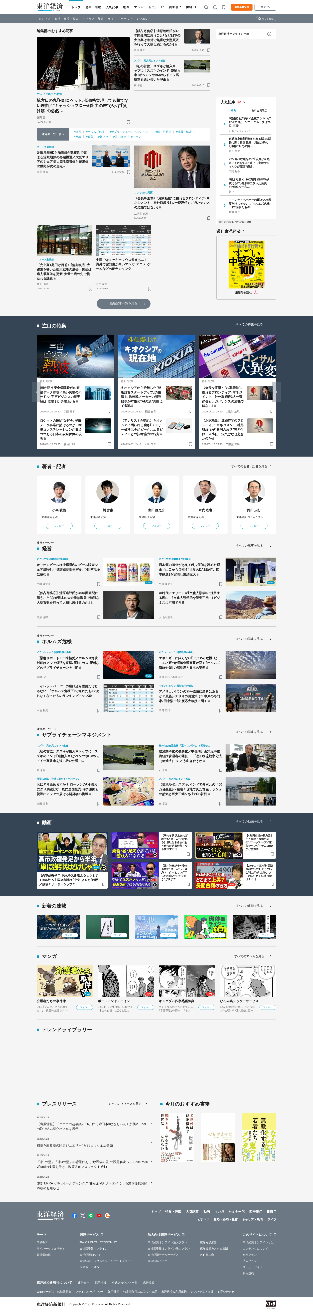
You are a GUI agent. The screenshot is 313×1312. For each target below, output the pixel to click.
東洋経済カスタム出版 (214, 1248)
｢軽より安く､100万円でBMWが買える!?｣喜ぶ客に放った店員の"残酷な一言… (249, 183)
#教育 (89, 136)
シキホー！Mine (90, 1267)
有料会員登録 (242, 7)
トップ (76, 7)
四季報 (173, 7)
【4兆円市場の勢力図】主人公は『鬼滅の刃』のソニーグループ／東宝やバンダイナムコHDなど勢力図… (259, 842)
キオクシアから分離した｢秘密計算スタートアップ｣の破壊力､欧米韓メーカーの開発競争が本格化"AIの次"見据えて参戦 (142, 396)
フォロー (59, 525)
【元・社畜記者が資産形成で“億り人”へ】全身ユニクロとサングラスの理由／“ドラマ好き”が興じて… (174, 872)
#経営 (77, 131)
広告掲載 (148, 1282)
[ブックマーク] (128, 122)
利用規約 (248, 1273)
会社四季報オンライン (94, 1248)
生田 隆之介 (156, 510)
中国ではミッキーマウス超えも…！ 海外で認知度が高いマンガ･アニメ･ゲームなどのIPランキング (123, 264)
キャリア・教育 (93, 18)
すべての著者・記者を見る (249, 466)
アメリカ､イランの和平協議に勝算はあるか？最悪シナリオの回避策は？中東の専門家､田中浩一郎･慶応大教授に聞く (189, 696)
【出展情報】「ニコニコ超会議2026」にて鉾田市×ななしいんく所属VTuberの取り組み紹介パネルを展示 (91, 1126)
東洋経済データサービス (163, 1254)
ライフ (112, 18)
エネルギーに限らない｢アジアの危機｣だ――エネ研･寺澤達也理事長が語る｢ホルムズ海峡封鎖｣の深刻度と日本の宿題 (189, 662)
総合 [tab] (233, 110)
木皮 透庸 (205, 510)
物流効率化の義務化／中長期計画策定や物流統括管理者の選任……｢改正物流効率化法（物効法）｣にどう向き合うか (190, 756)
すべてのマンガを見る (249, 956)
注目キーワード (51, 134)
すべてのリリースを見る (125, 1103)
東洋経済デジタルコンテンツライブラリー (106, 1260)
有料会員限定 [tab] (259, 110)
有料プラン (250, 1254)
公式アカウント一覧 (124, 1282)
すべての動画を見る (249, 821)
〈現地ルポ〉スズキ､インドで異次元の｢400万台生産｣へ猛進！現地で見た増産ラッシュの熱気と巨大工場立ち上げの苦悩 (190, 789)
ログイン (265, 7)
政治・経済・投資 (67, 18)
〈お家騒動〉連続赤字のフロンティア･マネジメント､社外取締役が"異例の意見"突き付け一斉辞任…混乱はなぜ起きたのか (223, 429)
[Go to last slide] (36, 392)
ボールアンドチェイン (114, 1001)
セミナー (154, 7)
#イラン (136, 136)
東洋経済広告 (208, 1242)
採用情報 (100, 1282)
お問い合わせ (226, 1291)
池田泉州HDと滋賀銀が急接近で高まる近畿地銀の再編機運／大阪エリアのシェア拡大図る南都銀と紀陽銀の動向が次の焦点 (62, 159)
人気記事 (112, 7)
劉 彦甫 (108, 510)
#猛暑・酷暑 (184, 131)
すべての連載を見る (249, 905)
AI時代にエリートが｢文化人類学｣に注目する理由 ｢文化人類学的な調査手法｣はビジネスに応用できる (189, 597)
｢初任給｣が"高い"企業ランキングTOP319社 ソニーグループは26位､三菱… (250, 122)
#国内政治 (119, 136)
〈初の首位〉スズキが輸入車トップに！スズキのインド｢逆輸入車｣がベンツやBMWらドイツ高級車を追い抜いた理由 (157, 72)
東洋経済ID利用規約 (174, 1291)
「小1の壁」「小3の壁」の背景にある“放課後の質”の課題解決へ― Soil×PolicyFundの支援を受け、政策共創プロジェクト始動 (92, 1164)
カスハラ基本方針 (202, 1291)
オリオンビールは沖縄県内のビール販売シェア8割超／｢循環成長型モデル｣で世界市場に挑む (68, 569)
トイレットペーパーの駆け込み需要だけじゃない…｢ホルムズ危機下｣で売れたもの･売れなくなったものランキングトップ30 (68, 691)
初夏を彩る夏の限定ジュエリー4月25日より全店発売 (75, 1145)
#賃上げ (103, 136)
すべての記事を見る (249, 545)
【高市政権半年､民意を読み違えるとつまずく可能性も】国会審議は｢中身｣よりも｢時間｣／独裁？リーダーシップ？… (69, 880)
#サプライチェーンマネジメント (130, 131)
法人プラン (250, 1260)
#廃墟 (77, 136)
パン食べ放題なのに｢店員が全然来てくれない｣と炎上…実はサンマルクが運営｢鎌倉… (249, 163)
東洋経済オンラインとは (233, 33)
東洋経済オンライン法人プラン (167, 1242)
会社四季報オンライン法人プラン (169, 1248)
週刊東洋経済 (228, 231)
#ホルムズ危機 (95, 131)
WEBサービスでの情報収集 (54, 1291)
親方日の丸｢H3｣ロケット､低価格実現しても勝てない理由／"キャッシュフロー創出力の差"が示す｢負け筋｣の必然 (82, 105)
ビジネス (45, 18)
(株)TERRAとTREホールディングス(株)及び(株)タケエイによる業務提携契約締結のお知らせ (92, 1186)
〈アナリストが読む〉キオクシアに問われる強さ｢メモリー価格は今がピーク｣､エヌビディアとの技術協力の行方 (142, 427)
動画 (126, 7)
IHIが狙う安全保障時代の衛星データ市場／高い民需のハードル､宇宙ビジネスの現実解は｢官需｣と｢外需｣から (61, 394)
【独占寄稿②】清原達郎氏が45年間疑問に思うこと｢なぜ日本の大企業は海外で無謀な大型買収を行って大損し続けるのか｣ (157, 37)
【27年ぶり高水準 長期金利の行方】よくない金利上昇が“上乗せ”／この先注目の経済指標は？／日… (259, 872)
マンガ (139, 7)
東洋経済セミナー (159, 1260)
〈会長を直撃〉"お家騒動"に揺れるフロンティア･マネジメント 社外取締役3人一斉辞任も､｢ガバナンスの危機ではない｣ (172, 203)
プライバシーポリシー (89, 1291)
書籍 (189, 7)
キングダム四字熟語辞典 (176, 1001)
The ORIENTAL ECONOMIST (98, 1242)
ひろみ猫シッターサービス (239, 1001)
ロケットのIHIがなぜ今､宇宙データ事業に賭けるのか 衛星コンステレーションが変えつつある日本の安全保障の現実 (61, 429)
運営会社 (83, 1282)
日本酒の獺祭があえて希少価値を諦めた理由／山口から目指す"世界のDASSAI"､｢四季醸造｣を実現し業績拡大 (189, 569)
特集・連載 (93, 7)
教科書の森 (207, 1254)
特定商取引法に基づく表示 (140, 1291)
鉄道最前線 (44, 1254)
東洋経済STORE (90, 1254)
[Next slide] (276, 392)
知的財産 (113, 1291)
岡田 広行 (254, 510)
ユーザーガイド (252, 1267)
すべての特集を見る (249, 324)
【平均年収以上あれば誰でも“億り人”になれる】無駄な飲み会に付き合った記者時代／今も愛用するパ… (174, 842)
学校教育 (42, 1242)
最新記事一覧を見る (123, 303)
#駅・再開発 (163, 131)
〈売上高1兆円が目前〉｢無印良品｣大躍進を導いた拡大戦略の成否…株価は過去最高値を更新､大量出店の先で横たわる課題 (64, 271)
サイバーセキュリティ (51, 1248)
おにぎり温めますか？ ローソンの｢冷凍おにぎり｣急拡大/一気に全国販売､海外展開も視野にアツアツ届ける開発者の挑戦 (68, 789)
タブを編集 (268, 18)
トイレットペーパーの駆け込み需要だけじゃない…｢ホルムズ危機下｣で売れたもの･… (250, 203)
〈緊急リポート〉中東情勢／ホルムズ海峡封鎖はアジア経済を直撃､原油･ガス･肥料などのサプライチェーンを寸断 (68, 662)
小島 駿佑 (59, 510)
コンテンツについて (255, 1248)
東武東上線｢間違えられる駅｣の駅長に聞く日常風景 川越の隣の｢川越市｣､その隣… (250, 142)
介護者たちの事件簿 (51, 1001)
